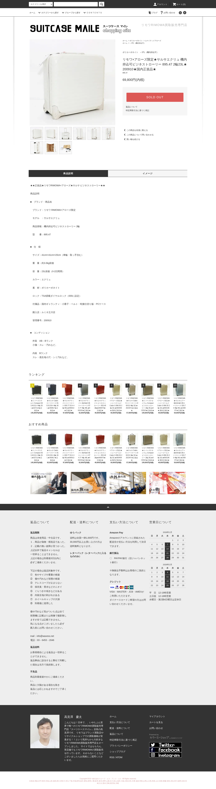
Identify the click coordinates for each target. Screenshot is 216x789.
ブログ (153, 13)
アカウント (160, 4)
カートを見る (156, 722)
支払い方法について (120, 722)
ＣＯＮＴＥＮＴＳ (92, 13)
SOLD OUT (155, 97)
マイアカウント (157, 716)
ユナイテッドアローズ (153, 41)
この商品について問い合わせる (138, 135)
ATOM (119, 757)
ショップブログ (117, 751)
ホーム (32, 13)
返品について (131, 107)
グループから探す (70, 13)
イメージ (148, 173)
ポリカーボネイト (136, 41)
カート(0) (179, 4)
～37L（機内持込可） (137, 43)
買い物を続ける (131, 139)
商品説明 (68, 173)
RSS (112, 757)
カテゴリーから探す (48, 13)
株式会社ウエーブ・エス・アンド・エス (107, 779)
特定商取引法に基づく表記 (137, 110)
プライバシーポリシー (121, 745)
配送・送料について (120, 728)
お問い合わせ (167, 13)
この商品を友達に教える (135, 130)
